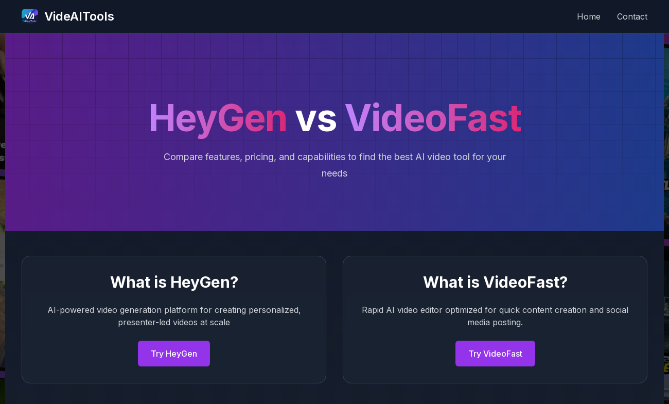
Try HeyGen (174, 353)
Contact (632, 16)
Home (589, 16)
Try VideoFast (495, 353)
